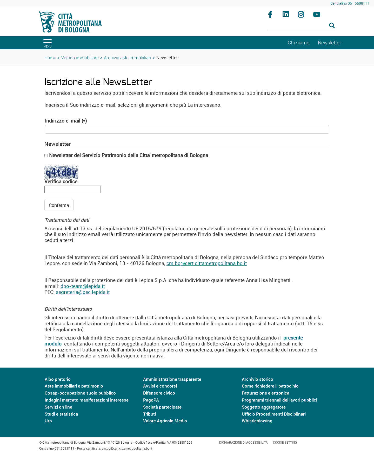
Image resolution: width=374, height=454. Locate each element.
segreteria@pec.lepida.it (83, 292)
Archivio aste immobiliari (127, 57)
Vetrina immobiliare (80, 57)
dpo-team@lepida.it (83, 286)
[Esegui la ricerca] (332, 26)
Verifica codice (60, 182)
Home (50, 57)
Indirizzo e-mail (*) (66, 121)
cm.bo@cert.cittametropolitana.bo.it (206, 263)
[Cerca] (301, 26)
